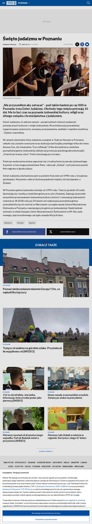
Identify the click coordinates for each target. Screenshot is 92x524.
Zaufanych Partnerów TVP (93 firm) (17, 489)
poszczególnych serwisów (74, 500)
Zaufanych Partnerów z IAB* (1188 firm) (53, 486)
